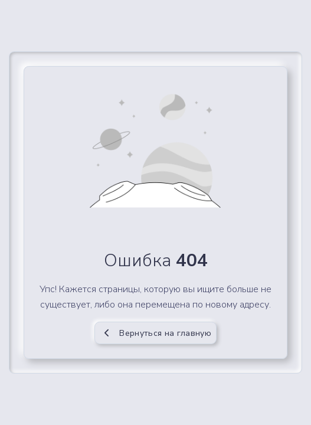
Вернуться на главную (155, 333)
